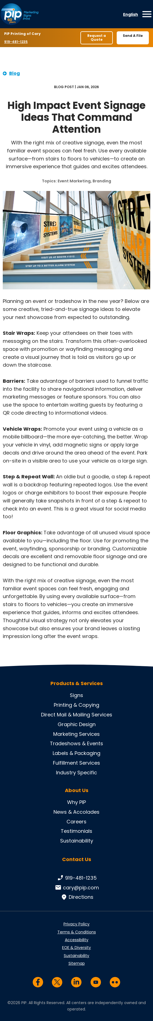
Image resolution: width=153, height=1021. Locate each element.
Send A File (133, 35)
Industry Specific (76, 772)
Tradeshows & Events (76, 743)
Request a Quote (96, 37)
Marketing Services (76, 734)
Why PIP (76, 802)
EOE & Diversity (76, 947)
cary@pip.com (76, 887)
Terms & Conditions (76, 932)
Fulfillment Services (76, 762)
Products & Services (76, 683)
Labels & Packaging (76, 753)
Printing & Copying (76, 704)
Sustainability (76, 840)
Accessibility (76, 940)
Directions (76, 897)
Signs (76, 695)
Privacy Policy (76, 924)
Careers (76, 821)
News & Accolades (76, 811)
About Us (76, 790)
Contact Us (76, 859)
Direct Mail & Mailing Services (76, 714)
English (130, 14)
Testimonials (76, 831)
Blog (14, 73)
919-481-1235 (17, 41)
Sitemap (76, 963)
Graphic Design (77, 724)
